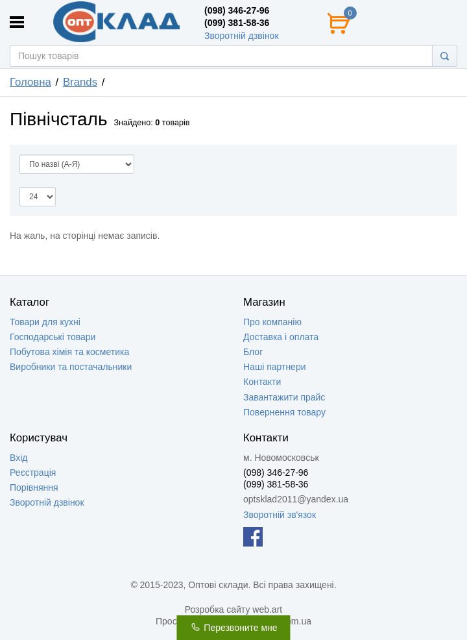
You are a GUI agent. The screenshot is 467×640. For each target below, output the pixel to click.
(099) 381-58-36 (236, 23)
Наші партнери (274, 367)
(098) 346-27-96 (236, 10)
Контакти (262, 381)
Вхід (18, 457)
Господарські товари (52, 337)
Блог (253, 352)
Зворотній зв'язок (279, 515)
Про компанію (272, 322)
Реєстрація (33, 472)
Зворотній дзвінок (241, 36)
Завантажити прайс (284, 397)
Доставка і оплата (280, 337)
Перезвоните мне (233, 627)
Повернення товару (284, 412)
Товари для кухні (45, 322)
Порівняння (34, 487)
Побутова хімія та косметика (69, 352)
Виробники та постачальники (71, 367)
